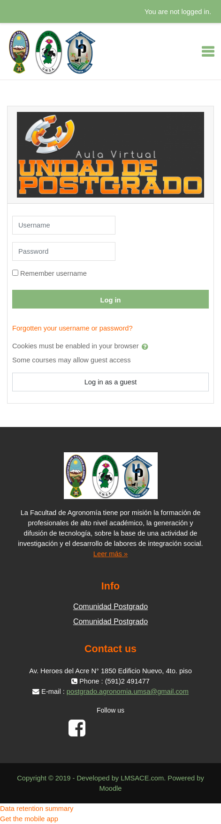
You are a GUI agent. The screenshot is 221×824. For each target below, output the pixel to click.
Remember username (53, 273)
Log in (110, 300)
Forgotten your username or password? (72, 328)
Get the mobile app (29, 819)
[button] (147, 346)
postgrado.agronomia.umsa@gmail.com (128, 691)
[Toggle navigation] (208, 51)
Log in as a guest (110, 382)
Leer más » (110, 554)
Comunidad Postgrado (110, 607)
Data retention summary (36, 808)
